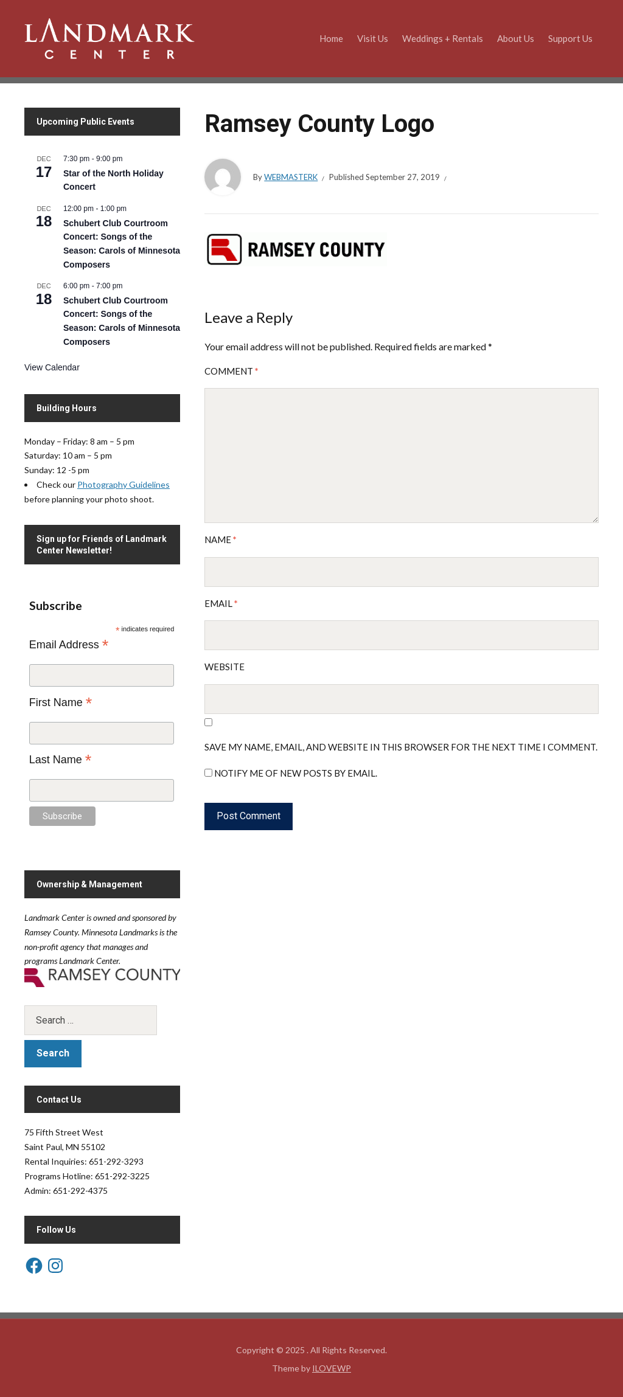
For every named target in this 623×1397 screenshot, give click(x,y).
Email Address (69, 645)
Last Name (60, 760)
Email (221, 603)
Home (331, 38)
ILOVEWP (331, 1368)
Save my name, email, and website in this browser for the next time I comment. (400, 746)
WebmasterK (291, 177)
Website (224, 666)
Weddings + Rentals (442, 38)
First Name (60, 702)
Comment (231, 371)
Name (220, 539)
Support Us (570, 38)
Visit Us (372, 38)
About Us (515, 38)
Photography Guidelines (123, 484)
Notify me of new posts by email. (295, 773)
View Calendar (52, 367)
